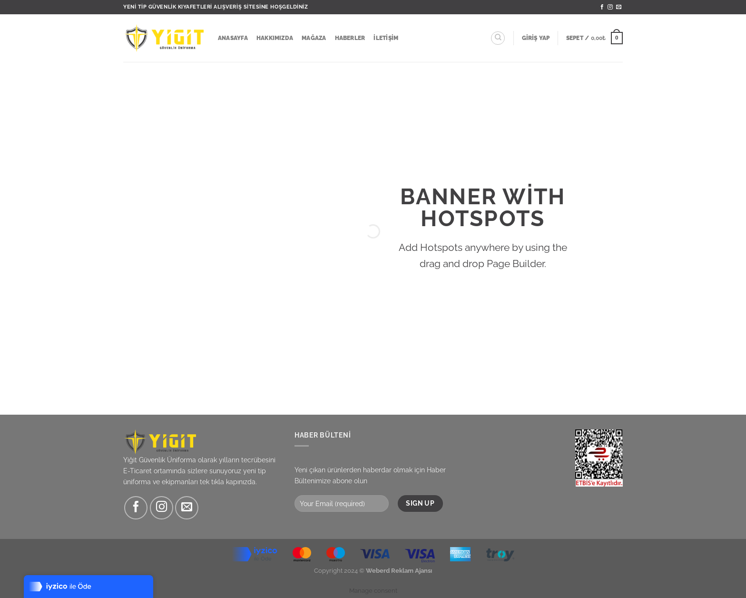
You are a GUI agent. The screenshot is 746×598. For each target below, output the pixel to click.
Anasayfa (233, 38)
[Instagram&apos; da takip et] (610, 7)
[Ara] (498, 38)
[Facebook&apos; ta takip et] (602, 7)
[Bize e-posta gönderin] (618, 7)
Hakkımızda (274, 38)
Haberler (350, 38)
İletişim (385, 38)
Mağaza (314, 38)
